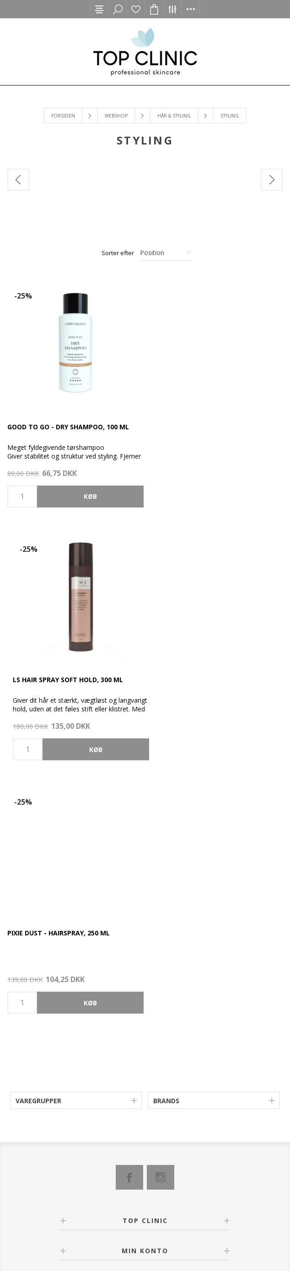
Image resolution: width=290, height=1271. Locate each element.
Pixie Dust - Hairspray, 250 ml (58, 677)
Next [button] (272, 180)
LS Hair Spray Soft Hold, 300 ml (203, 425)
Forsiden (63, 115)
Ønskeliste (136, 9)
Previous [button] (18, 180)
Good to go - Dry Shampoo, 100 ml (68, 425)
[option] (76, 205)
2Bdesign (200, 1236)
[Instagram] (160, 921)
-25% (23, 296)
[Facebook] (129, 921)
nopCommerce (130, 1236)
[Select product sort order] (166, 253)
